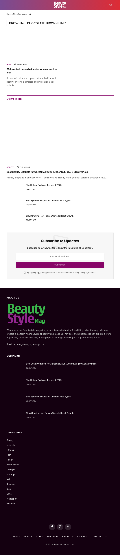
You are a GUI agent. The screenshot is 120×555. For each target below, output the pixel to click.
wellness (11, 503)
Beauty (10, 167)
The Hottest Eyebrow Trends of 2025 (44, 185)
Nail (8, 479)
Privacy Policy (79, 272)
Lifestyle (11, 469)
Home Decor (13, 464)
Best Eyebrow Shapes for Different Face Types (48, 200)
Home (9, 14)
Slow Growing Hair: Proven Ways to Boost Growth (50, 216)
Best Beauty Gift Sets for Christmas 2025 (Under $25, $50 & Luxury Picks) (48, 171)
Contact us (100, 536)
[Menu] (10, 5)
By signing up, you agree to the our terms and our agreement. (60, 272)
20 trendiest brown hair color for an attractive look (32, 71)
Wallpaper (12, 498)
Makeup (11, 474)
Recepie (11, 484)
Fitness (10, 450)
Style (9, 494)
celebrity (11, 445)
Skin (9, 489)
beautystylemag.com (64, 544)
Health (10, 459)
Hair (9, 65)
